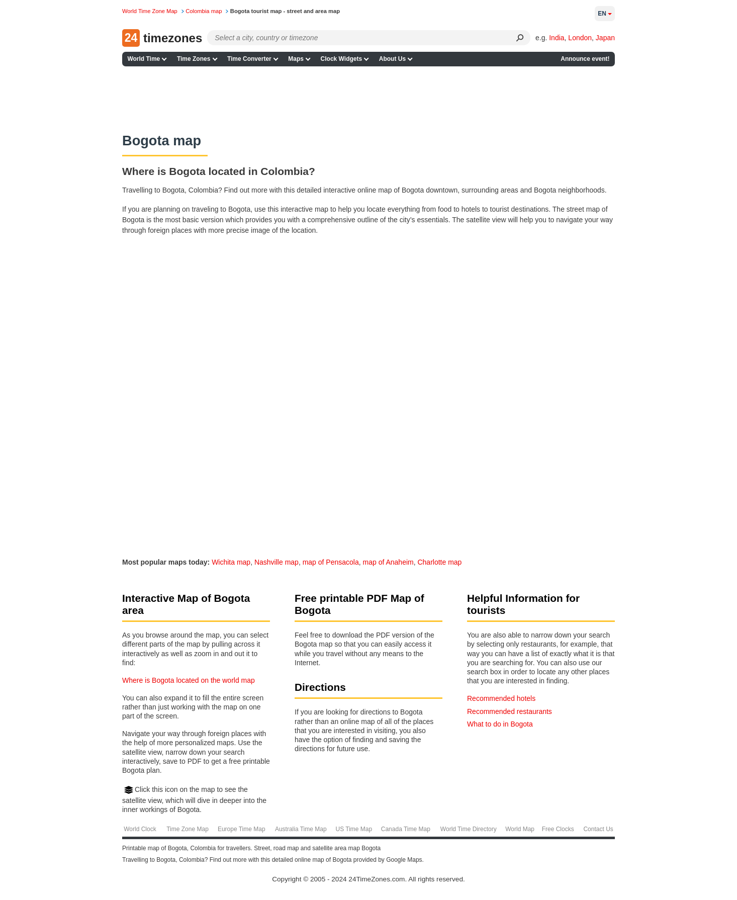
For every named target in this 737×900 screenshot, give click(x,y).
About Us (392, 58)
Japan (605, 38)
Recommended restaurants (509, 711)
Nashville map (276, 562)
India (556, 38)
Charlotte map (439, 562)
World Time (143, 58)
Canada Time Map (405, 829)
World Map (519, 829)
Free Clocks (558, 829)
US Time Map (353, 829)
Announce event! (585, 58)
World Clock (140, 829)
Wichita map (231, 562)
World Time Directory (468, 829)
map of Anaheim (388, 562)
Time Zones (193, 58)
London (580, 38)
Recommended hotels (501, 698)
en (604, 13)
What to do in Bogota (500, 724)
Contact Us (598, 829)
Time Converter (249, 58)
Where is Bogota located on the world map (188, 680)
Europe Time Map (241, 829)
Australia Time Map (301, 829)
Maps (296, 58)
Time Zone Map (187, 829)
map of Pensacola (331, 562)
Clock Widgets (341, 58)
